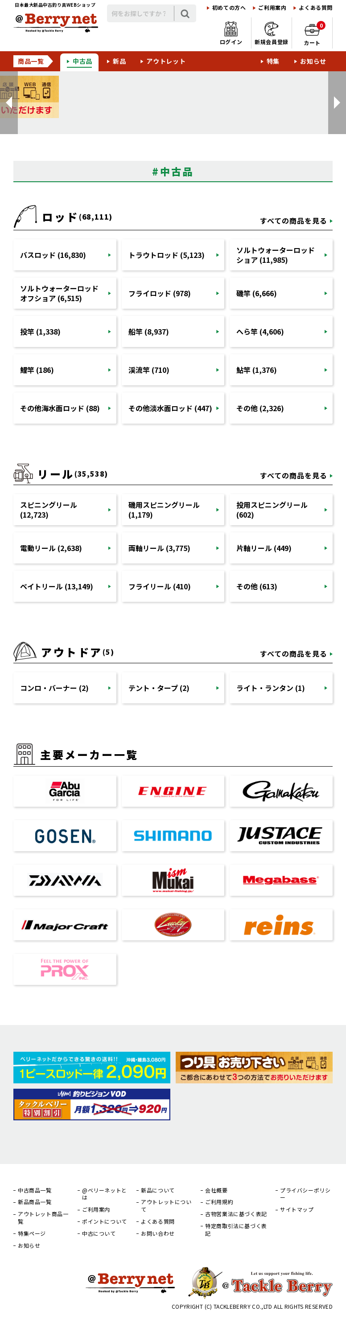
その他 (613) (256, 586)
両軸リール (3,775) (159, 548)
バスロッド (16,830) (53, 254)
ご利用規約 (219, 1201)
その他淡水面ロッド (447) (170, 408)
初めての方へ (229, 7)
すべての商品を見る (293, 220)
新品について (158, 1190)
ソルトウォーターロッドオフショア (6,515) (59, 293)
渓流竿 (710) (148, 369)
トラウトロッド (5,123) (166, 254)
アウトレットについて (166, 1205)
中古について (99, 1233)
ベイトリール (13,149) (56, 586)
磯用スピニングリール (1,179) (164, 509)
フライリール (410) (159, 586)
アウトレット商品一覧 (43, 1217)
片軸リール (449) (264, 548)
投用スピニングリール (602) (272, 509)
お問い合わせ (158, 1233)
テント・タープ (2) (158, 687)
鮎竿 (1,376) (256, 369)
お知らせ (313, 61)
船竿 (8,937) (148, 331)
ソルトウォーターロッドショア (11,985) (275, 255)
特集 (273, 61)
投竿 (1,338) (40, 331)
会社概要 (216, 1190)
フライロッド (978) (159, 293)
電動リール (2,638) (51, 548)
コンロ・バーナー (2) (54, 687)
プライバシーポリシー (305, 1194)
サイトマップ (297, 1209)
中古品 (82, 61)
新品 (119, 61)
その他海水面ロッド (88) (60, 408)
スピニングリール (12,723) (48, 509)
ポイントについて (104, 1221)
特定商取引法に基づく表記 (236, 1229)
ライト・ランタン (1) (270, 687)
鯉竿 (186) (37, 369)
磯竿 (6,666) (256, 293)
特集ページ (32, 1233)
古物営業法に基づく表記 (236, 1213)
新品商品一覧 (35, 1201)
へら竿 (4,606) (260, 331)
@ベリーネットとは (104, 1194)
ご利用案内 (272, 7)
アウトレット (165, 61)
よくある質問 (316, 7)
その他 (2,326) (260, 408)
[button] (9, 102)
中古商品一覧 (35, 1190)
